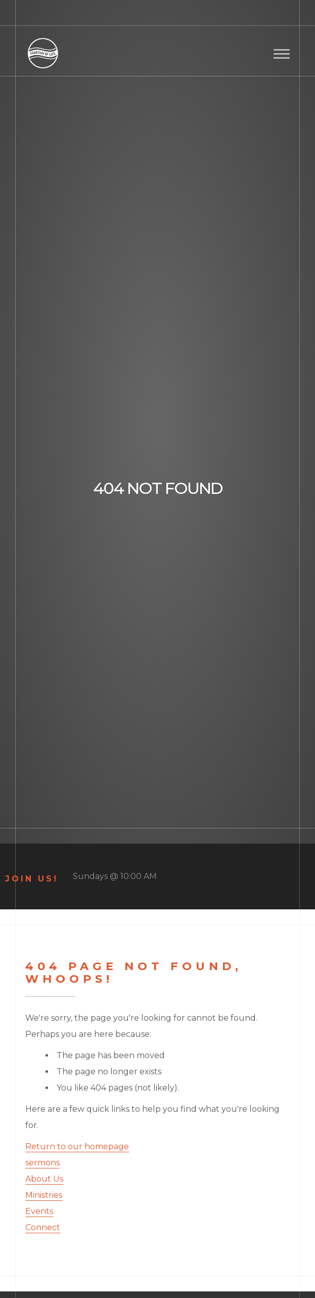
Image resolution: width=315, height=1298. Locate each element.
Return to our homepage (77, 1146)
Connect (42, 1227)
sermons (42, 1162)
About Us (44, 1179)
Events (39, 1211)
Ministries (43, 1195)
